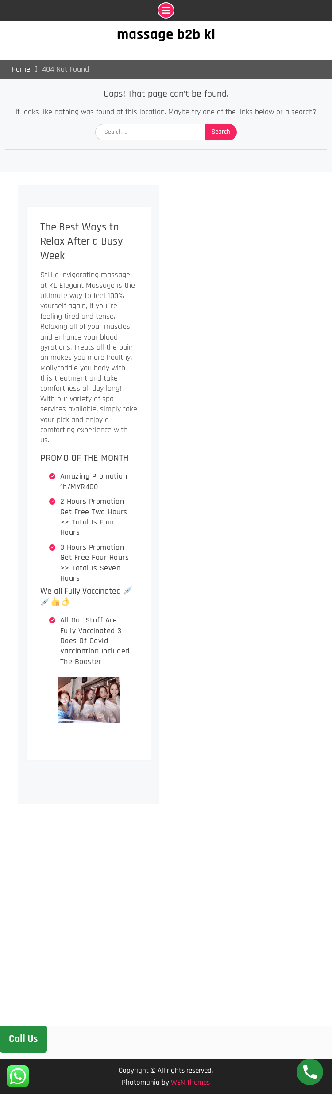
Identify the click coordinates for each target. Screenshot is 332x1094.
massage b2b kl (166, 34)
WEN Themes (190, 1082)
